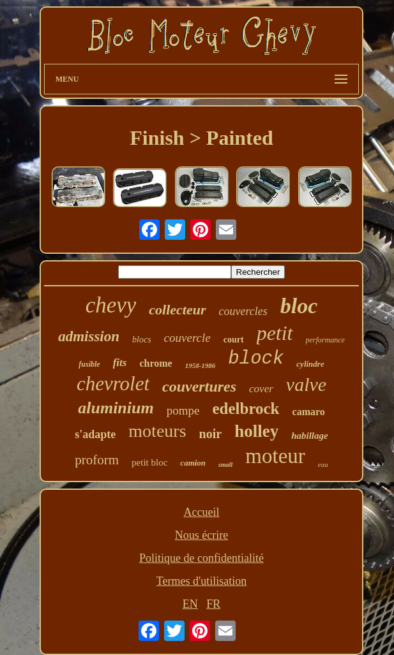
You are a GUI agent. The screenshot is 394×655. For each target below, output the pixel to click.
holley (256, 431)
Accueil (202, 512)
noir (210, 434)
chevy (111, 305)
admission (88, 336)
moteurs (157, 431)
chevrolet (113, 383)
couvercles (243, 311)
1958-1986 (200, 365)
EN (190, 604)
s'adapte (95, 434)
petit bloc (149, 462)
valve (306, 384)
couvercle (187, 337)
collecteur (177, 310)
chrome (155, 363)
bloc (299, 306)
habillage (309, 436)
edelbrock (245, 408)
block (256, 358)
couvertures (199, 386)
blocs (141, 339)
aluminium (116, 408)
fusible (89, 364)
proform (97, 459)
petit (275, 332)
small (225, 464)
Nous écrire (201, 535)
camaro (308, 411)
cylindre (310, 364)
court (234, 339)
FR (213, 604)
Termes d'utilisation (201, 581)
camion (193, 462)
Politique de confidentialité (201, 558)
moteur (275, 456)
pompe (183, 410)
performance (325, 339)
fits (120, 363)
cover (261, 389)
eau (323, 464)
